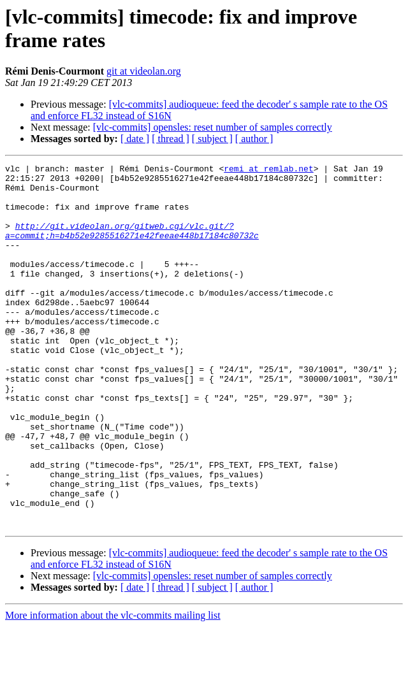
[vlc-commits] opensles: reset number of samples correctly (212, 127)
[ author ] (254, 138)
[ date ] (134, 138)
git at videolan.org (143, 71)
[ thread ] (170, 138)
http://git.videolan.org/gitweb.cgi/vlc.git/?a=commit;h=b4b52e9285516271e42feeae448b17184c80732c (132, 244)
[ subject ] (212, 138)
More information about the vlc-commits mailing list (113, 687)
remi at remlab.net (268, 170)
